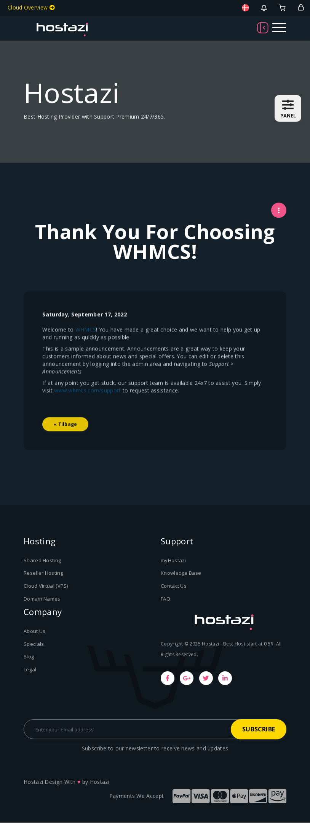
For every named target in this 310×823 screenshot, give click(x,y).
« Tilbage (65, 444)
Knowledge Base (181, 573)
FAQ (165, 599)
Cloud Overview (31, 7)
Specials (34, 644)
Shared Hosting (42, 560)
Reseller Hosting (43, 573)
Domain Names (42, 599)
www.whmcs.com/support (87, 410)
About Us (34, 631)
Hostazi (99, 782)
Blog (29, 656)
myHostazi (173, 560)
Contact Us (174, 586)
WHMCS (85, 349)
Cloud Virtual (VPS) (46, 586)
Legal (30, 669)
